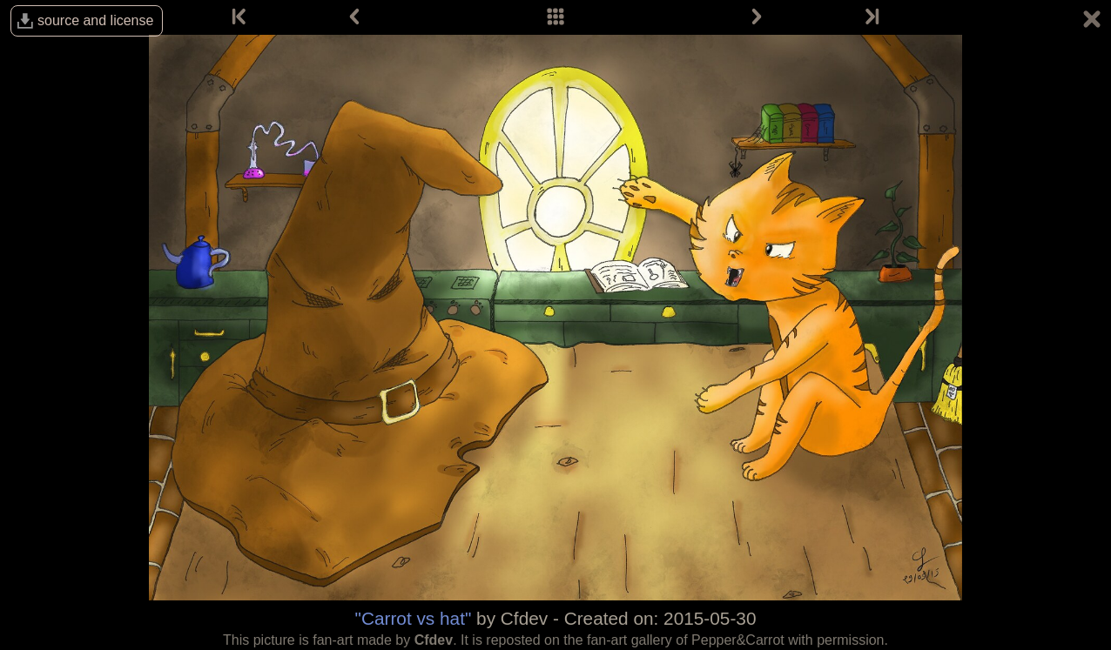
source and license (95, 20)
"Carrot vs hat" (413, 618)
